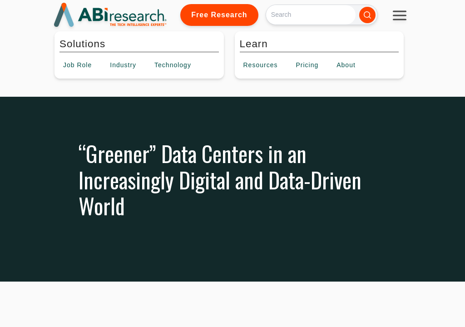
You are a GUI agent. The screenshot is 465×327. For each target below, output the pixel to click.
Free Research (219, 15)
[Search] (311, 15)
